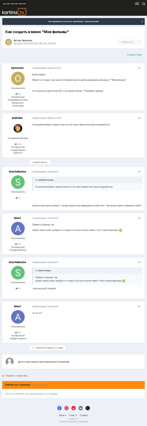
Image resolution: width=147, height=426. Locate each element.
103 (18, 244)
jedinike (17, 117)
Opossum (27, 40)
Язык (62, 415)
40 (17, 94)
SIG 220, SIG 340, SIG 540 (43, 43)
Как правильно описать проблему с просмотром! (73, 21)
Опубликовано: (46, 68)
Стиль (73, 415)
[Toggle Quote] (36, 180)
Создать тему (134, 54)
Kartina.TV (73, 419)
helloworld (41, 348)
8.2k (18, 144)
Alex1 (17, 218)
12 (18, 198)
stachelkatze (17, 171)
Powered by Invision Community (73, 421)
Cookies (84, 415)
